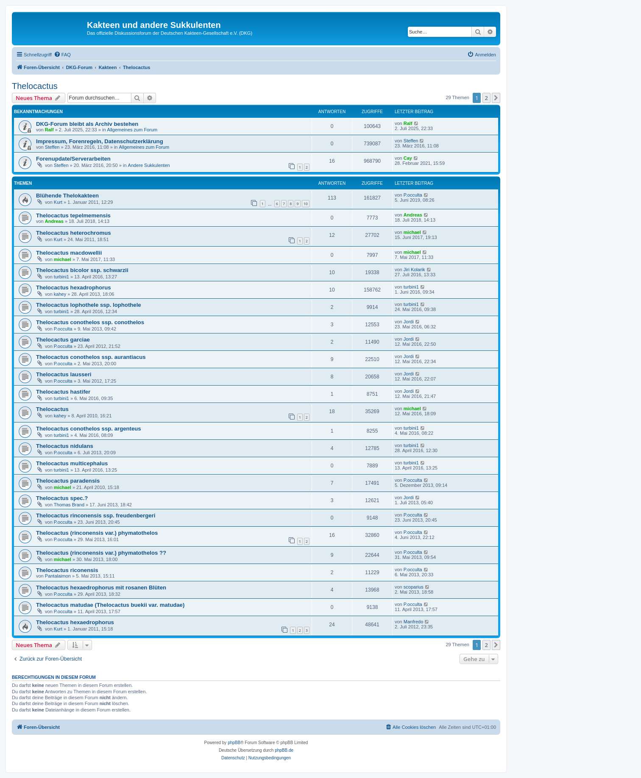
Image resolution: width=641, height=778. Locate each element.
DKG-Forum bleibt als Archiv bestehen (87, 124)
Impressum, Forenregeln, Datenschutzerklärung (99, 141)
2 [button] (486, 98)
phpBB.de (284, 750)
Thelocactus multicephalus (72, 463)
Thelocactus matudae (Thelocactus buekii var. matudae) (110, 605)
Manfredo (413, 621)
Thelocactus (35, 86)
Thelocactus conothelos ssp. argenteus (88, 428)
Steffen (52, 147)
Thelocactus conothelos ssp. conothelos (90, 322)
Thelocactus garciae (63, 339)
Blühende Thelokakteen (67, 195)
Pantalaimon (58, 575)
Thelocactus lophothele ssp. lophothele (88, 305)
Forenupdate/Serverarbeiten (73, 159)
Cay (408, 158)
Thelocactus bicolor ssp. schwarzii (82, 270)
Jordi (409, 321)
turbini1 (61, 276)
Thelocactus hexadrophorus (73, 287)
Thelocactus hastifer (63, 392)
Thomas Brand (69, 504)
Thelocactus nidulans (64, 446)
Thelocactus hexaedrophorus (75, 622)
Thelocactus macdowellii (69, 253)
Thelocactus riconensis (67, 570)
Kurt (58, 202)
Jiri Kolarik (414, 269)
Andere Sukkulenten (149, 165)
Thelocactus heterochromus (73, 233)
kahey (60, 294)
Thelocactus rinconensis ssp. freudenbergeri (95, 515)
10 (306, 203)
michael (412, 232)
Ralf (49, 129)
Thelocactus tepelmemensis (73, 215)
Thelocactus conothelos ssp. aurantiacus (91, 357)
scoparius (414, 586)
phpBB (234, 742)
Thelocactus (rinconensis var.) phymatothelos (97, 533)
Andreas (54, 221)
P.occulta (413, 194)
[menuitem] (62, 55)
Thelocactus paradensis (68, 481)
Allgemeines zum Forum (132, 129)
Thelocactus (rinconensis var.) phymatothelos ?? (101, 553)
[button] (496, 98)
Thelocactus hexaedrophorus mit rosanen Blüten (101, 587)
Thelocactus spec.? (62, 498)
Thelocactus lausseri (63, 374)
